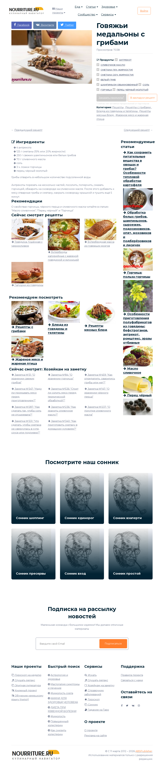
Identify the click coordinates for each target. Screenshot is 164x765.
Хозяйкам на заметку (99, 685)
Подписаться (113, 643)
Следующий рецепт (137, 130)
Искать (90, 675)
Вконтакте (45, 24)
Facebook (21, 24)
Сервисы (107, 14)
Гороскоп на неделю (26, 675)
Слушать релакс (23, 680)
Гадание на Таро (96, 709)
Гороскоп (92, 699)
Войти (144, 10)
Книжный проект (24, 690)
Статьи (91, 7)
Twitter (67, 24)
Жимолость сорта (62, 693)
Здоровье (108, 7)
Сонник (91, 704)
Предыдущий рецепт (28, 130)
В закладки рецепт (142, 97)
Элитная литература (26, 685)
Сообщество (86, 14)
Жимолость (58, 716)
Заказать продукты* (111, 97)
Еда (77, 7)
